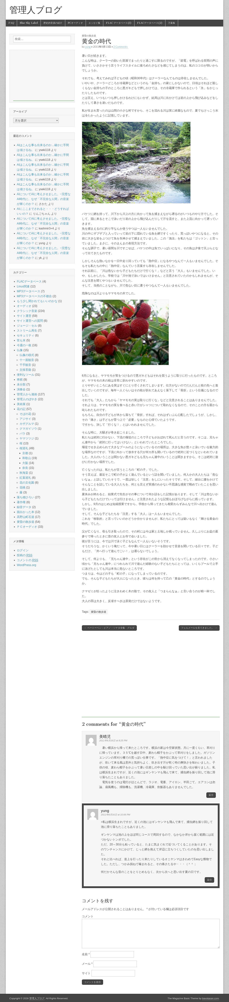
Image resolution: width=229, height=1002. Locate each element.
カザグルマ (27, 423)
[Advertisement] (151, 675)
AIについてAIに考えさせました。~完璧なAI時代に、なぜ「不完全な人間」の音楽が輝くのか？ (43, 199)
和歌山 (26, 458)
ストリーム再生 (27, 330)
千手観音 (25, 364)
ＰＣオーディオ (27, 526)
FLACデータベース (29, 281)
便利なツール (25, 374)
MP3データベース (28, 291)
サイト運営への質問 (30, 320)
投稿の (24, 555)
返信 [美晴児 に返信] (211, 795)
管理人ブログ (35, 9)
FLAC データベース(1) (119, 23)
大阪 (25, 462)
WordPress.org (26, 565)
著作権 (21, 502)
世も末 (21, 340)
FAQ (11, 23)
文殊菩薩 (25, 369)
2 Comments (120, 46)
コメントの (27, 560)
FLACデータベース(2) (150, 23)
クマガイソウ (28, 428)
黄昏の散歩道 (89, 35)
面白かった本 (25, 512)
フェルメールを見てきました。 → (199, 628)
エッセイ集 (94, 23)
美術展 (21, 404)
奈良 (25, 467)
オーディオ (24, 306)
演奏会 (21, 389)
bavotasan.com (210, 998)
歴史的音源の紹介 (52, 23)
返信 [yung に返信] (209, 879)
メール (87, 963)
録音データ (24, 507)
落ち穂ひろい (25, 497)
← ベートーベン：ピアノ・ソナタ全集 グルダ (109, 628)
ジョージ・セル (27, 325)
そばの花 (25, 413)
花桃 (22, 487)
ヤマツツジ (27, 438)
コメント (87, 916)
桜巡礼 (24, 448)
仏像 (20, 350)
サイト (86, 973)
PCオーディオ (75, 23)
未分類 (21, 384)
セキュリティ (25, 335)
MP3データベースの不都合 (34, 296)
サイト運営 (24, 315)
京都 (25, 453)
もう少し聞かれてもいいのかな (37, 301)
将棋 (20, 379)
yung (88, 46)
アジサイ (25, 418)
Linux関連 (23, 286)
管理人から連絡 (27, 394)
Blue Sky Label (29, 23)
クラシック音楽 (27, 310)
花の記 (21, 409)
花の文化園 (27, 482)
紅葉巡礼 (25, 477)
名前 (86, 954)
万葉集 (171, 23)
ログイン (22, 550)
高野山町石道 (25, 516)
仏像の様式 (27, 355)
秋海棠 (24, 472)
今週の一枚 (24, 345)
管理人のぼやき (27, 399)
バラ (22, 433)
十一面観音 (27, 359)
